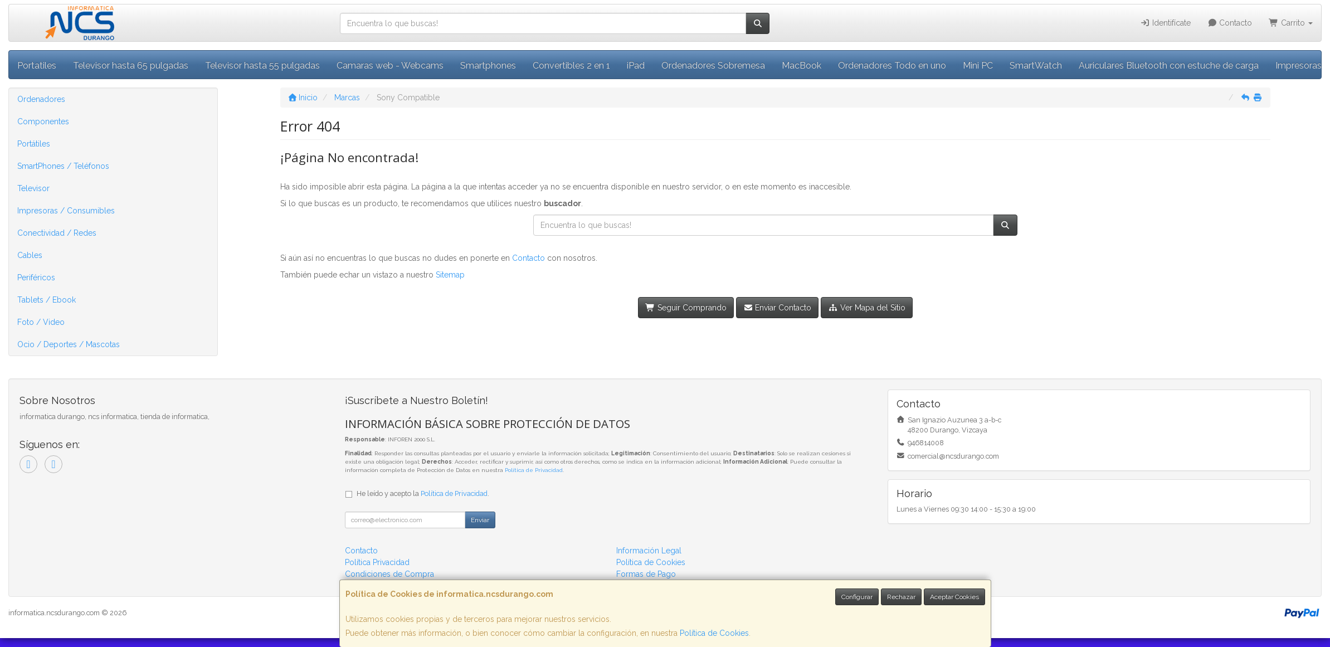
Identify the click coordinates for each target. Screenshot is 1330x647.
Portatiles (36, 65)
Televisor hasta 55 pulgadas (262, 65)
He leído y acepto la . (423, 493)
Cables (29, 255)
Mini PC (978, 65)
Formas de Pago (646, 574)
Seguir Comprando (686, 307)
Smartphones (488, 65)
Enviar (480, 520)
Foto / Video (41, 322)
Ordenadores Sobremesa (713, 65)
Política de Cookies (714, 633)
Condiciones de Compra (389, 574)
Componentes (43, 121)
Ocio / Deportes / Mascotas (68, 344)
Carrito (1291, 22)
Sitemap (450, 274)
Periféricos (36, 277)
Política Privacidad (377, 562)
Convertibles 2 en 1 (571, 65)
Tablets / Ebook (46, 299)
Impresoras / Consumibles (66, 210)
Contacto (1230, 22)
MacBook (801, 65)
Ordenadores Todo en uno (892, 65)
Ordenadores (41, 99)
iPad (636, 65)
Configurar (857, 597)
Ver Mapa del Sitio (866, 307)
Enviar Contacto (777, 307)
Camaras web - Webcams (390, 65)
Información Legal (648, 550)
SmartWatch (1036, 65)
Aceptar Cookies (954, 597)
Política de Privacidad (534, 470)
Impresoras (1298, 65)
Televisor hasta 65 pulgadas (130, 65)
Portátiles (33, 143)
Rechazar (901, 597)
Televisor (33, 188)
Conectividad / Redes (56, 232)
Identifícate (1165, 22)
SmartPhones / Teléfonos (63, 166)
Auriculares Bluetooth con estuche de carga (1169, 65)
